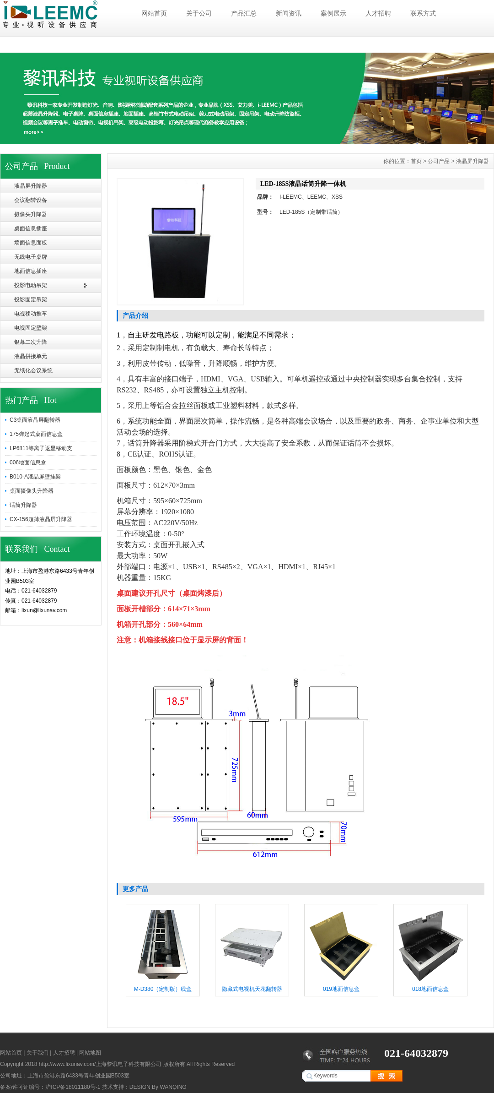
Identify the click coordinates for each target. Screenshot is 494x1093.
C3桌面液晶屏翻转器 (35, 420)
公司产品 (439, 161)
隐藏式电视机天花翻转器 (252, 989)
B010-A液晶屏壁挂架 (35, 476)
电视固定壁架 (30, 328)
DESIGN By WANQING (158, 1087)
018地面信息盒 (430, 989)
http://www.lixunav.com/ (67, 1064)
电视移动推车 (30, 313)
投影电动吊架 (30, 285)
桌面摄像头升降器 (32, 491)
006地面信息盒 (28, 462)
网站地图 (90, 1052)
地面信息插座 (30, 271)
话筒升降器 (23, 505)
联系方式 (423, 13)
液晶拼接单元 (30, 356)
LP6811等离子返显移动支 (41, 448)
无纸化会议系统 (33, 370)
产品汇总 (244, 13)
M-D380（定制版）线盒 (163, 989)
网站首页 (154, 13)
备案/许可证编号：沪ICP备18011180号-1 (50, 1087)
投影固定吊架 (30, 299)
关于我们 (37, 1052)
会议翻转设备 (30, 200)
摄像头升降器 (30, 214)
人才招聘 (378, 13)
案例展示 (333, 13)
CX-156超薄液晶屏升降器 (41, 519)
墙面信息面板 (30, 242)
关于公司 (199, 13)
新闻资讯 (288, 13)
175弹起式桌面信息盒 (36, 434)
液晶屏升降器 (30, 186)
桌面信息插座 (30, 228)
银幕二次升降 (30, 342)
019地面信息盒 (341, 989)
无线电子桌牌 (30, 257)
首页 (416, 161)
